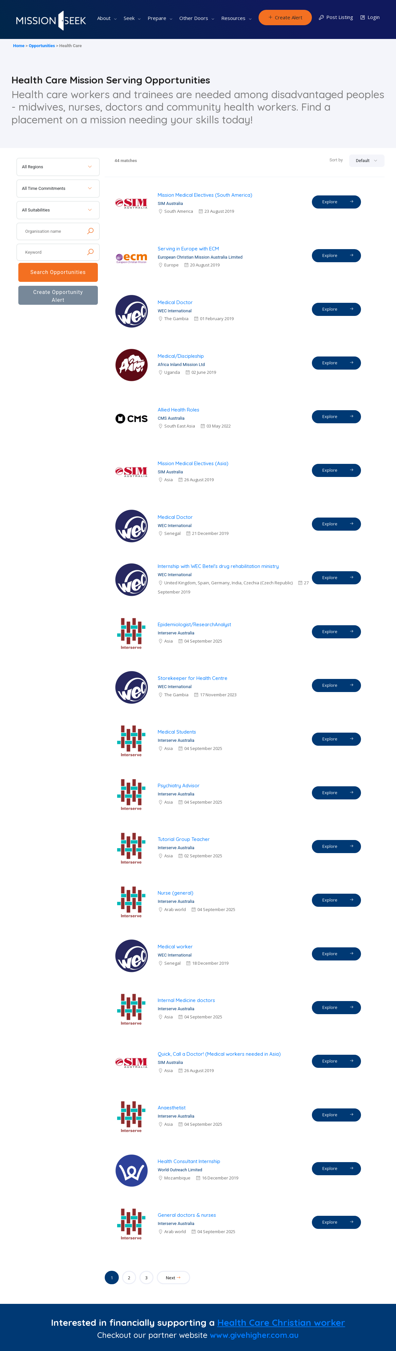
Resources (233, 18)
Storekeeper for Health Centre (192, 678)
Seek (129, 18)
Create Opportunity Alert (58, 296)
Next (173, 1278)
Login (370, 17)
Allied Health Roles (178, 410)
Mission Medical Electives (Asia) (193, 463)
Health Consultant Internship (189, 1161)
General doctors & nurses (187, 1215)
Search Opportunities (58, 272)
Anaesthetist (172, 1108)
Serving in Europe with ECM (188, 249)
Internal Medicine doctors (186, 1000)
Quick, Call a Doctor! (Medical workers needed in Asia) (219, 1054)
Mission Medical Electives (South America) (205, 195)
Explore (338, 201)
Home (19, 45)
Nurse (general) (175, 893)
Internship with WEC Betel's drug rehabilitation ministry (218, 566)
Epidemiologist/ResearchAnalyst (194, 624)
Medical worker (175, 946)
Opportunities (42, 45)
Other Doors (193, 18)
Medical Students (177, 732)
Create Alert (285, 17)
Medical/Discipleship (181, 356)
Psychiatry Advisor (179, 785)
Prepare (157, 18)
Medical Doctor (175, 302)
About (104, 18)
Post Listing (335, 17)
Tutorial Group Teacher (184, 839)
